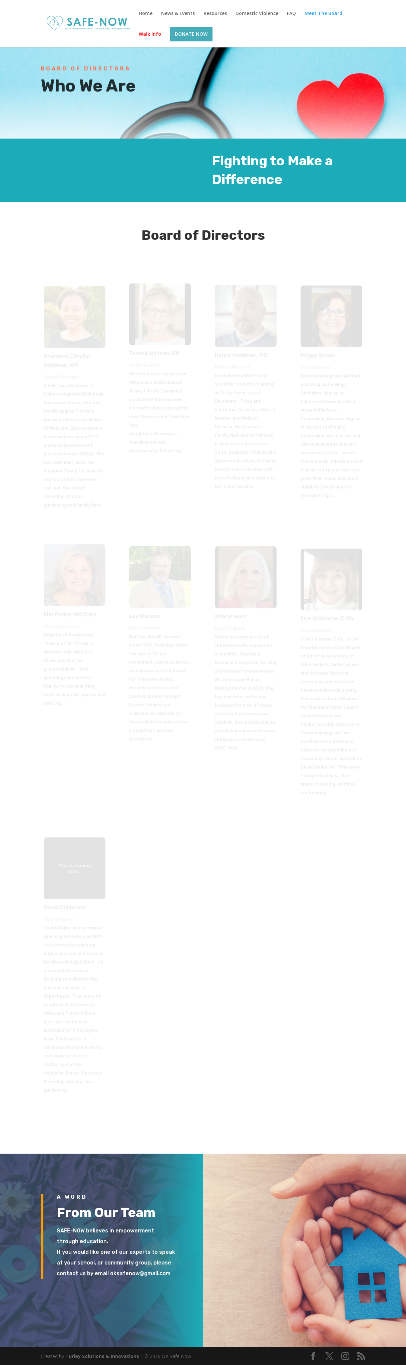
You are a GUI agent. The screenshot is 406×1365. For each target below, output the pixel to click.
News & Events (178, 13)
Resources (215, 13)
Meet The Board (323, 13)
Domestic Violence (257, 13)
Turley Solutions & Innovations (102, 1356)
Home (145, 13)
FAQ (291, 13)
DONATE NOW (191, 34)
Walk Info (150, 34)
